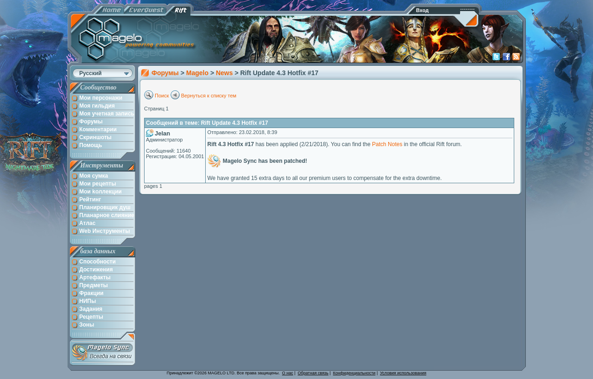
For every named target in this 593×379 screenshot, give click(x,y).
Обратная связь (313, 373)
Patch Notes (387, 144)
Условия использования (403, 373)
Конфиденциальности (354, 373)
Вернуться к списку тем (209, 95)
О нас (287, 373)
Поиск (162, 95)
